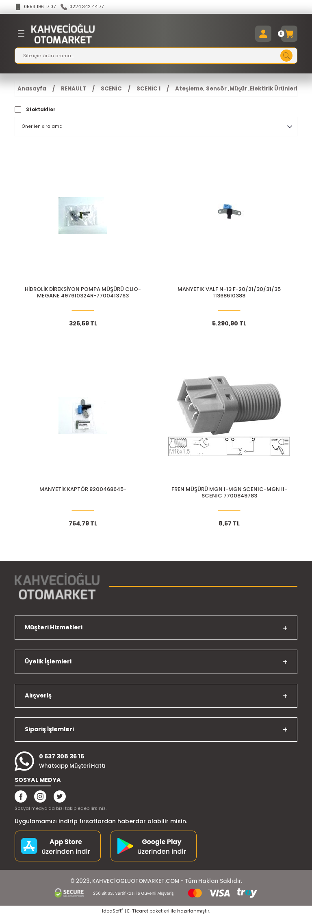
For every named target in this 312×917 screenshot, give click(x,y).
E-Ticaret (137, 911)
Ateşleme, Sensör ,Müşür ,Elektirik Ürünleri (236, 89)
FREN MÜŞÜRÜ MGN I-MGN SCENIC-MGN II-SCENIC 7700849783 (229, 493)
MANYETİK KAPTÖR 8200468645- (82, 489)
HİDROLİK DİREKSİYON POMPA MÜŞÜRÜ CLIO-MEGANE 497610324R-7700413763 (83, 293)
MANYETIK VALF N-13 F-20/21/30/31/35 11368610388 (229, 293)
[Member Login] (263, 34)
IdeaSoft (112, 911)
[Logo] (63, 34)
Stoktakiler (41, 110)
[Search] (156, 56)
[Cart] (289, 34)
